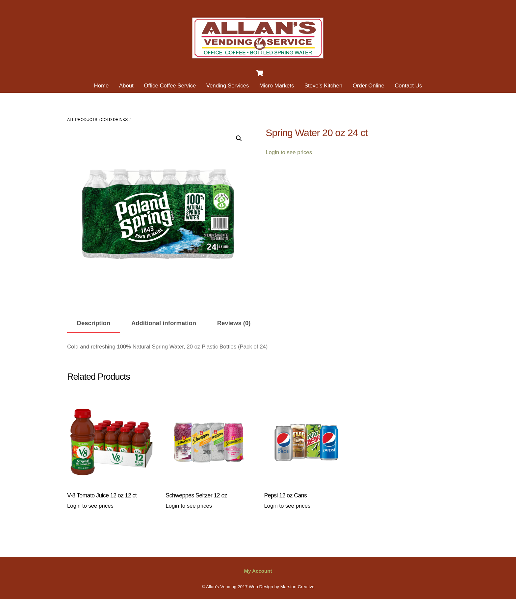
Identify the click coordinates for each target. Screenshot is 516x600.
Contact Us (408, 86)
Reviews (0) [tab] (234, 323)
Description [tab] (94, 323)
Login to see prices (289, 152)
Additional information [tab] (163, 323)
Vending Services (227, 86)
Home (101, 86)
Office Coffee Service (170, 86)
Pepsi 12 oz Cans (285, 495)
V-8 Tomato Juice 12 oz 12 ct (102, 495)
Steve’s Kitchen (323, 86)
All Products (82, 119)
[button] (239, 138)
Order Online (368, 86)
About (126, 86)
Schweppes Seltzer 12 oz (196, 495)
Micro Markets (276, 86)
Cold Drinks (114, 119)
